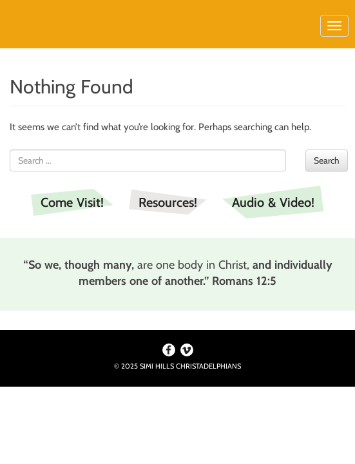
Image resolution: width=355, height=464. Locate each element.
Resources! (168, 202)
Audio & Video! (273, 202)
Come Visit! (72, 202)
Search (327, 160)
